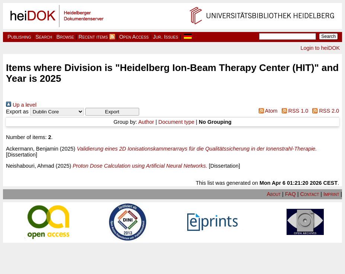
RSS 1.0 (293, 111)
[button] (112, 112)
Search (43, 37)
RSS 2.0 (324, 111)
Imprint (331, 194)
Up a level (21, 105)
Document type (177, 122)
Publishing (19, 37)
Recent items (93, 37)
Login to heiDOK (320, 48)
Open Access (133, 37)
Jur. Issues (165, 37)
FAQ (290, 194)
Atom (266, 111)
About (274, 194)
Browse (65, 37)
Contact (309, 194)
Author (146, 122)
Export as (17, 112)
